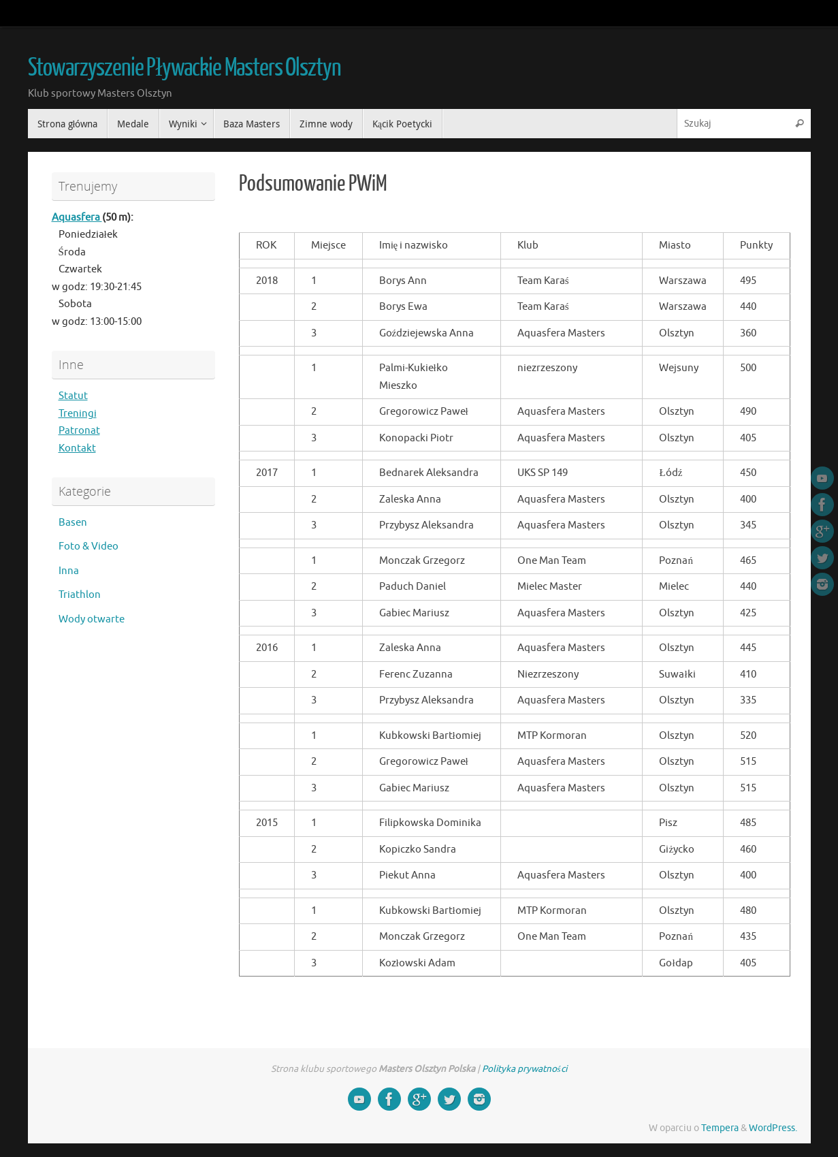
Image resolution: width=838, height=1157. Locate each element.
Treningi (78, 413)
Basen (73, 522)
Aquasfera (77, 217)
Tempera (720, 1128)
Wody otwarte (92, 619)
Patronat (79, 430)
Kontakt (77, 448)
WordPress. (773, 1128)
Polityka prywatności (524, 1069)
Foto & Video (88, 546)
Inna (69, 571)
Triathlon (80, 594)
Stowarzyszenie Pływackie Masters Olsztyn (184, 68)
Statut (73, 396)
